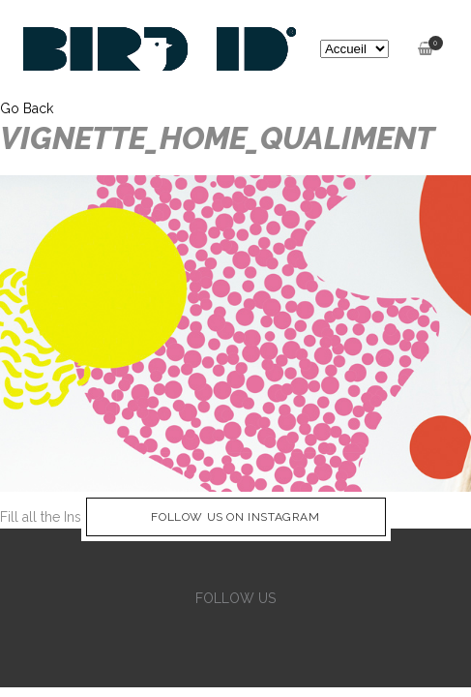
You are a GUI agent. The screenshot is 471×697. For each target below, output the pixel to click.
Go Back (26, 108)
